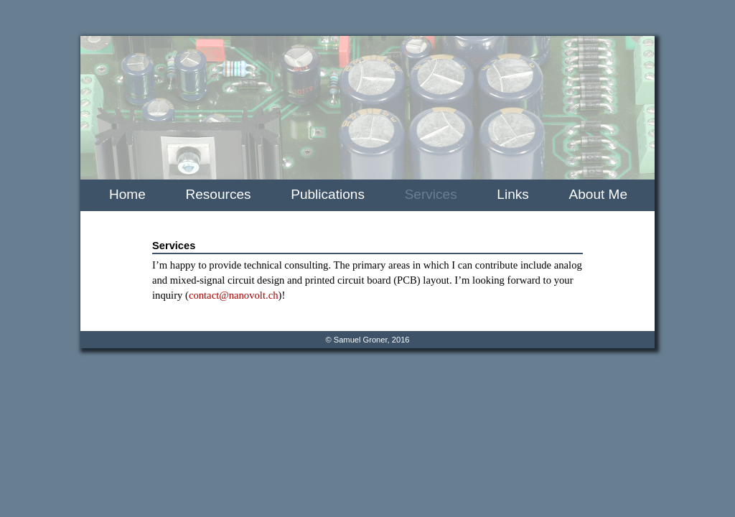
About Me (598, 194)
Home (127, 194)
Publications (328, 194)
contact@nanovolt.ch (233, 295)
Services (431, 194)
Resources (218, 194)
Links (512, 194)
